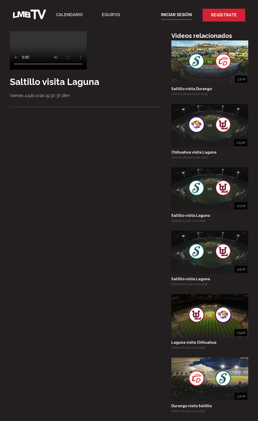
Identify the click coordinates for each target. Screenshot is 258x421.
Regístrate (224, 15)
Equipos (111, 14)
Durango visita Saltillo (191, 406)
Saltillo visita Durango (191, 89)
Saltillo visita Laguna (190, 215)
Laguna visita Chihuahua (193, 342)
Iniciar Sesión (176, 14)
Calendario (69, 14)
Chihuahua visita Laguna (193, 152)
